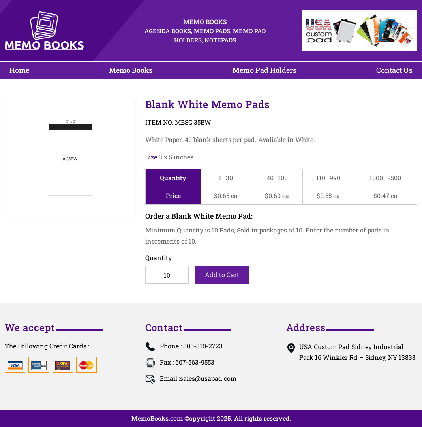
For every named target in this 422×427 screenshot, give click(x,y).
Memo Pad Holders (264, 70)
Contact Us (394, 70)
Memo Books (130, 70)
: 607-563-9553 (187, 362)
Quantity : (159, 257)
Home (19, 70)
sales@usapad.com (198, 378)
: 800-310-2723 (191, 346)
